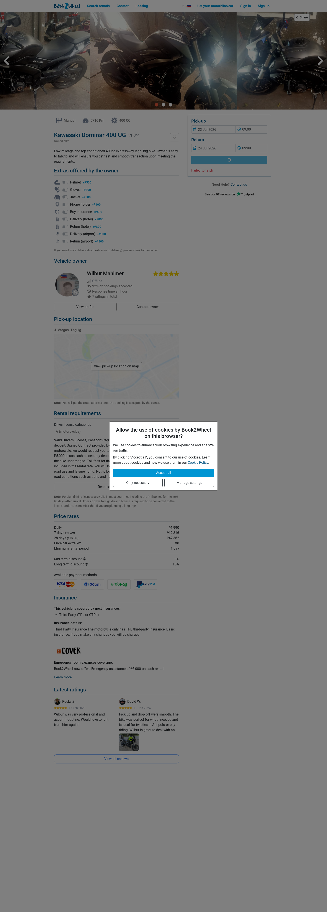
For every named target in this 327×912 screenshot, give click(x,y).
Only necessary (137, 483)
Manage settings (189, 483)
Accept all (163, 473)
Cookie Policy (198, 462)
